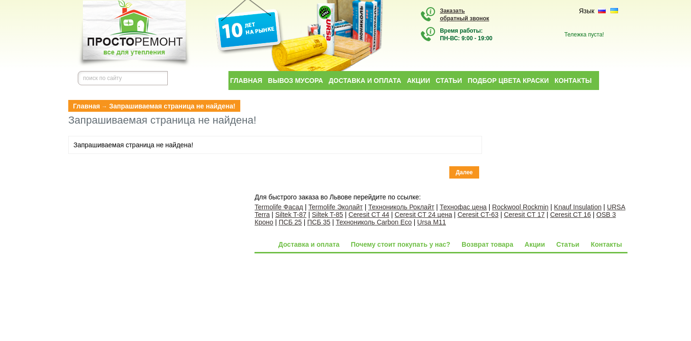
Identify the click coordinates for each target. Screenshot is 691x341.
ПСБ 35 (318, 222)
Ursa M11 (431, 222)
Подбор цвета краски (508, 80)
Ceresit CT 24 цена (423, 214)
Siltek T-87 (291, 214)
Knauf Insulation (577, 207)
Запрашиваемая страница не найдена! (172, 106)
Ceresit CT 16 (570, 214)
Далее (464, 172)
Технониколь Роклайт (401, 207)
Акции (418, 80)
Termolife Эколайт (336, 207)
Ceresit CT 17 (524, 214)
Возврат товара (487, 244)
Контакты (573, 80)
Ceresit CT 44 (368, 214)
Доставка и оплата (365, 80)
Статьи (449, 80)
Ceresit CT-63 (477, 214)
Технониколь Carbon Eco (374, 222)
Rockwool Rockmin (520, 207)
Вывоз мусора (295, 80)
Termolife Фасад (279, 207)
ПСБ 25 (290, 222)
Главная (246, 80)
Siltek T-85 (327, 214)
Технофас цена (463, 207)
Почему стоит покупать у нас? (400, 244)
